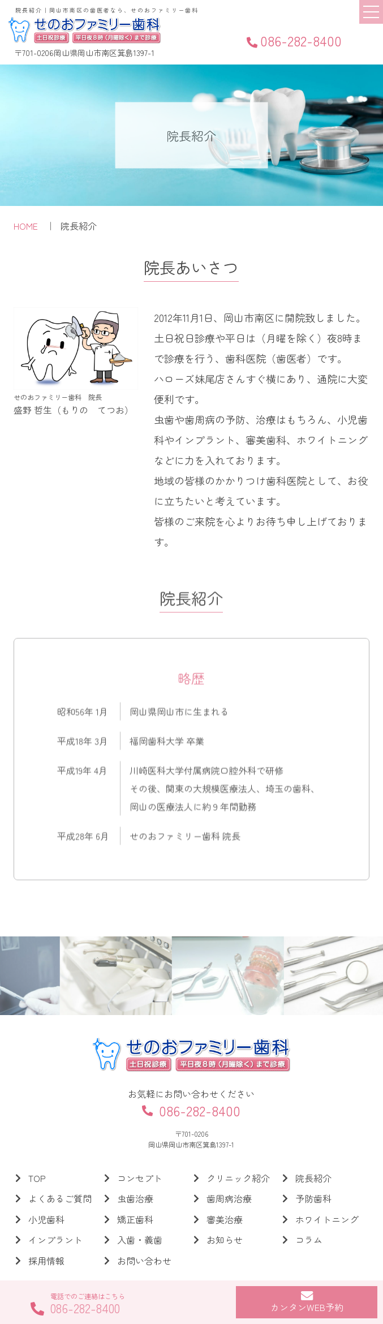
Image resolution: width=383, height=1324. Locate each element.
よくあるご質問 (60, 1198)
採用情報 (46, 1260)
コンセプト (139, 1178)
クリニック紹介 (238, 1178)
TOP (37, 1178)
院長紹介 (313, 1178)
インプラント (55, 1239)
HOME (26, 226)
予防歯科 (313, 1198)
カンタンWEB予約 (306, 1301)
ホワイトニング (327, 1219)
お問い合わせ (144, 1260)
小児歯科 (46, 1219)
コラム (308, 1239)
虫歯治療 (135, 1198)
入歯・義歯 (139, 1239)
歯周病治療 (229, 1198)
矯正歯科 (135, 1219)
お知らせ (224, 1239)
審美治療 (224, 1219)
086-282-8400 (294, 40)
